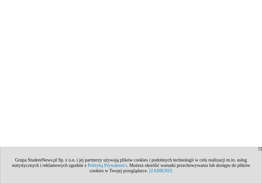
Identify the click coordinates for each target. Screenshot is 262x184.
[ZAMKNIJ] (160, 170)
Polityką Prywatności (107, 165)
